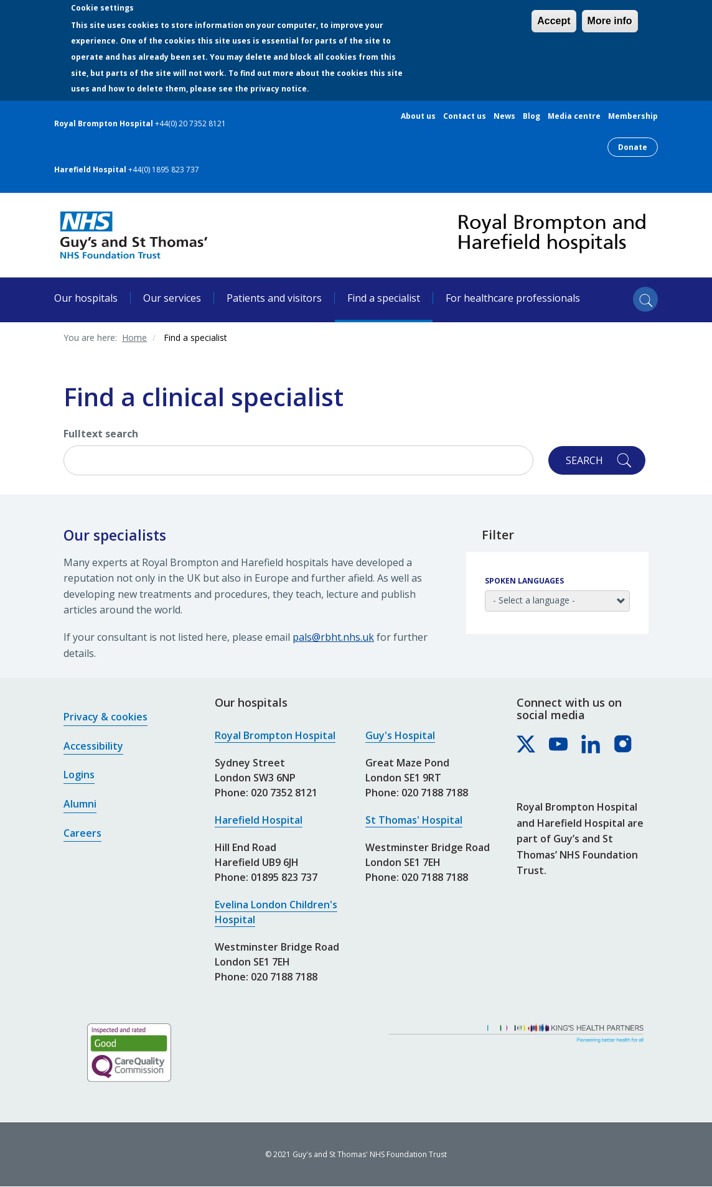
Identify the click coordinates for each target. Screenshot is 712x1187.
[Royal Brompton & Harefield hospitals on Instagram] (624, 744)
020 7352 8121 (284, 792)
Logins (79, 774)
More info (610, 21)
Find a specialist (383, 298)
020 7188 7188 (284, 977)
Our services (172, 298)
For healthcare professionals (513, 298)
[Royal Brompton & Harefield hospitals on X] (526, 744)
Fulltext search (100, 433)
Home (134, 337)
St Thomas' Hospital (413, 820)
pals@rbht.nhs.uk (333, 637)
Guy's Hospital (400, 735)
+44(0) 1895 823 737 (163, 169)
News (504, 116)
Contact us (464, 116)
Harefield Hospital (258, 820)
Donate (632, 147)
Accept (553, 21)
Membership (633, 116)
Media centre (574, 116)
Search (584, 460)
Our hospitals (86, 298)
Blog (531, 116)
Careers (82, 833)
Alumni (79, 804)
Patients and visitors (274, 298)
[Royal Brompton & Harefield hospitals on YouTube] (559, 744)
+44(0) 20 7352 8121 (190, 123)
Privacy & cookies (105, 717)
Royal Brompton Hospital (275, 735)
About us (418, 116)
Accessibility (93, 746)
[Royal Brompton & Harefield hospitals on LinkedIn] (591, 744)
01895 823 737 (284, 877)
